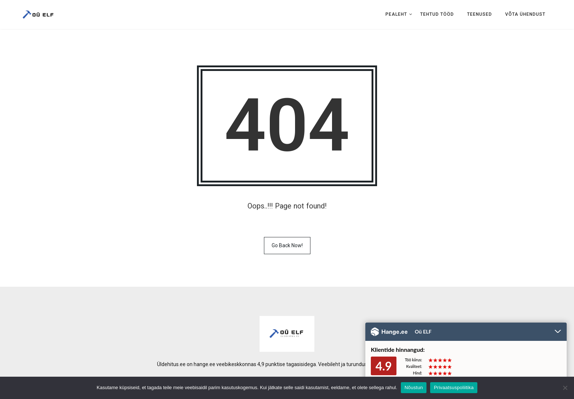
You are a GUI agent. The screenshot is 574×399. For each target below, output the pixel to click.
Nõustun (414, 387)
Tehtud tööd (437, 14)
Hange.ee (389, 331)
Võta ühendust (525, 14)
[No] (565, 387)
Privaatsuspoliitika (454, 387)
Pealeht (396, 14)
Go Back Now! (287, 245)
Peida (558, 332)
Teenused (479, 14)
